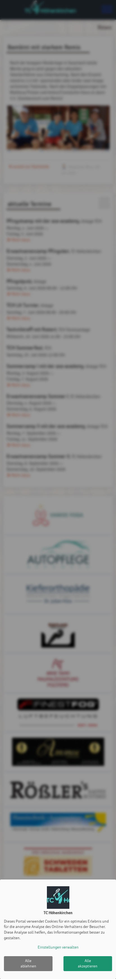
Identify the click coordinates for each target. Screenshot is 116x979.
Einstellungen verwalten (58, 947)
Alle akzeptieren (87, 964)
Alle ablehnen (28, 964)
